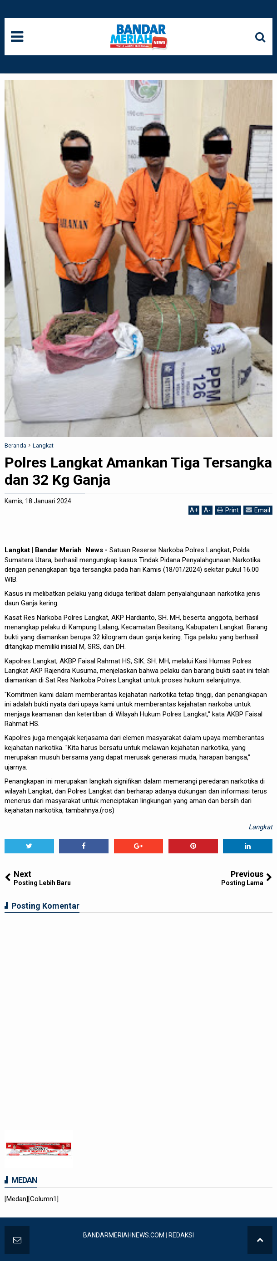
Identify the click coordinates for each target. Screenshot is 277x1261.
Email (258, 510)
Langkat (260, 827)
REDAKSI (181, 1235)
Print (228, 510)
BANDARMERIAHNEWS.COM (123, 1235)
